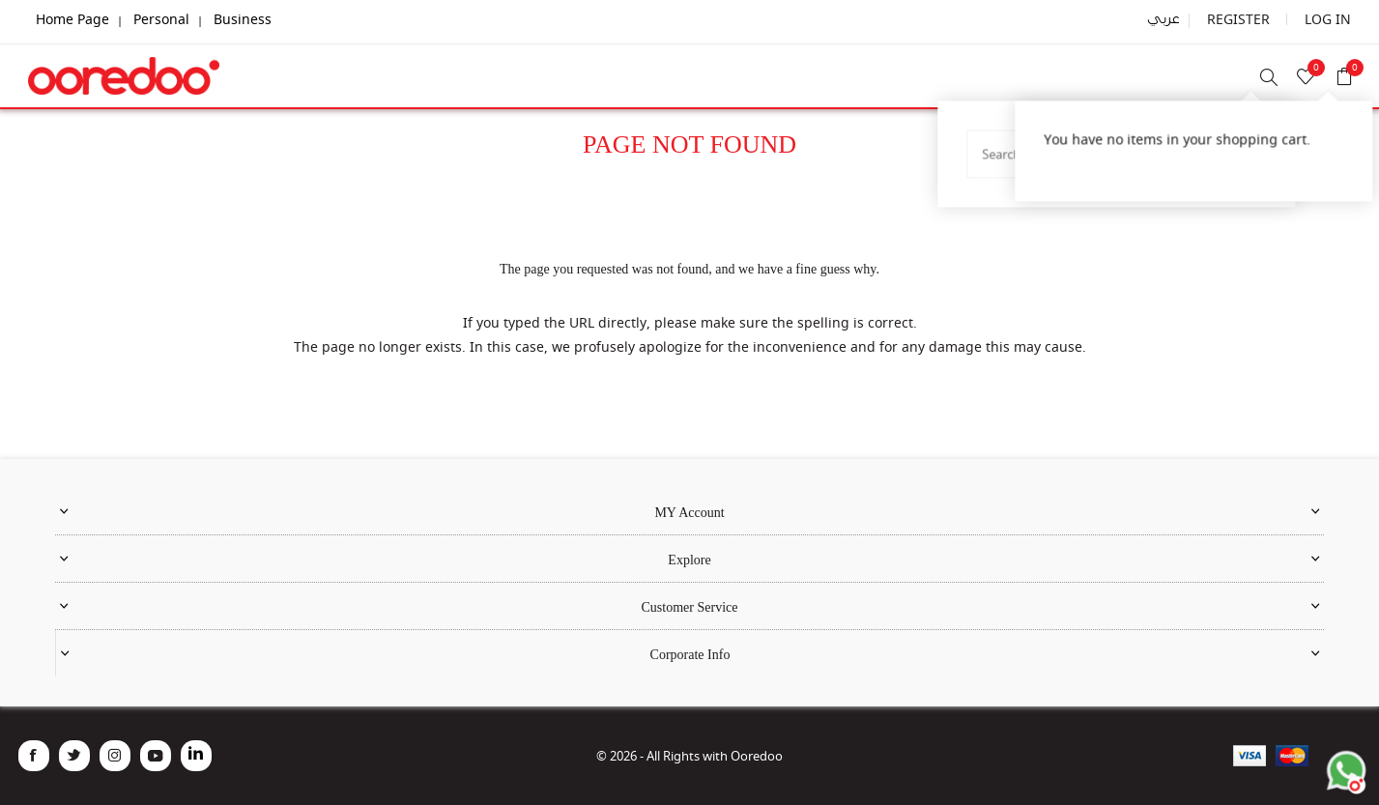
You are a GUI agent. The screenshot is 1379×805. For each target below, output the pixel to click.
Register (1251, 19)
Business (244, 19)
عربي (1180, 19)
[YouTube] (155, 755)
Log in (1331, 19)
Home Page (72, 19)
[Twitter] (74, 755)
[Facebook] (33, 755)
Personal (161, 19)
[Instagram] (115, 755)
